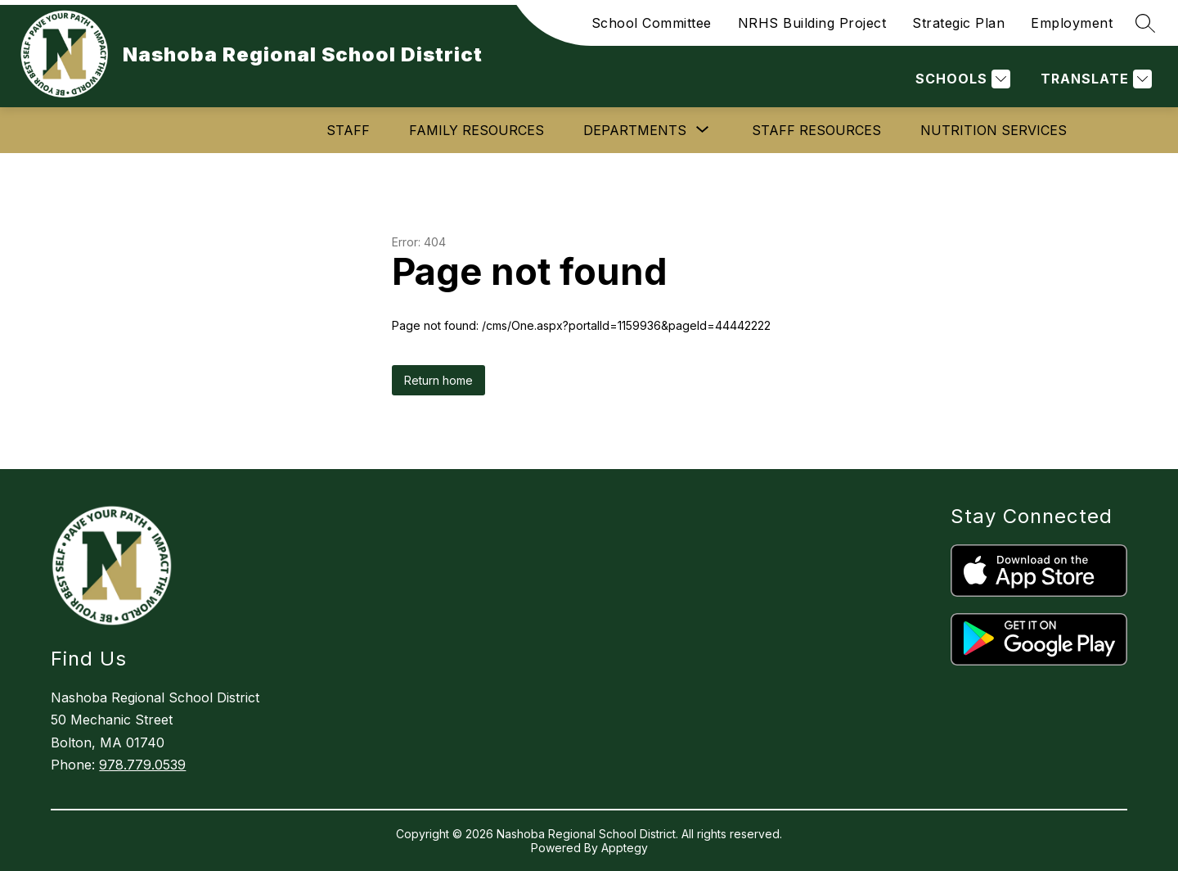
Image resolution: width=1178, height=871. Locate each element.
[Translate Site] (1094, 79)
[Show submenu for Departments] (634, 130)
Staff (348, 130)
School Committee (651, 23)
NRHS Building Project (812, 23)
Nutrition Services (993, 130)
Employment (1072, 23)
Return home (438, 380)
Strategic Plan (958, 23)
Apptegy (624, 848)
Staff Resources (816, 130)
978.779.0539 (142, 764)
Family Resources (476, 130)
